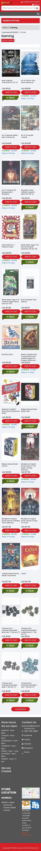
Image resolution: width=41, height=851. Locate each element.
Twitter (27, 739)
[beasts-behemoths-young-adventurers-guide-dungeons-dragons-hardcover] (30, 371)
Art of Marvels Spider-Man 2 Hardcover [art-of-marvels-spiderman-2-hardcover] (10, 136)
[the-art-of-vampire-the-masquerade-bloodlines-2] (11, 206)
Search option (11, 20)
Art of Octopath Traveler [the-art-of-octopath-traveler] (27, 136)
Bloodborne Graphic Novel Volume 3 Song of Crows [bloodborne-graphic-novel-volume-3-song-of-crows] (29, 521)
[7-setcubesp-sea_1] (29, 700)
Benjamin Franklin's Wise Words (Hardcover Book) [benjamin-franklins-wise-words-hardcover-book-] (11, 411)
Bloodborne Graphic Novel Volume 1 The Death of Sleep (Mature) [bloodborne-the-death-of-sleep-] (28, 467)
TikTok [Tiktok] (27, 752)
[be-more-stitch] (10, 372)
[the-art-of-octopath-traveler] (30, 152)
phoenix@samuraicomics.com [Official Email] (32, 727)
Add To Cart (11, 92)
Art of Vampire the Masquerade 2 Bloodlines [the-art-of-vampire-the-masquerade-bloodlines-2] (9, 192)
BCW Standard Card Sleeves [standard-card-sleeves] (28, 301)
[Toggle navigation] (38, 13)
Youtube (27, 744)
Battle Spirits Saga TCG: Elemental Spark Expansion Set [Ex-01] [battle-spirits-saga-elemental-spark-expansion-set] (30, 247)
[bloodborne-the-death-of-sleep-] (30, 480)
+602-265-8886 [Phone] (31, 731)
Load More (20, 709)
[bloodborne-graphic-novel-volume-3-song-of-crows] (30, 535)
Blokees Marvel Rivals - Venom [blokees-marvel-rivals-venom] (10, 465)
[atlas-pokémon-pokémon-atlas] (11, 261)
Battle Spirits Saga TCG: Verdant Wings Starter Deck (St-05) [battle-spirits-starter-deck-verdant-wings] (11, 302)
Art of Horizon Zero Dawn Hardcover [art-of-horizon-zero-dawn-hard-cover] (28, 81)
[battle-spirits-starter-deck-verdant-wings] (10, 317)
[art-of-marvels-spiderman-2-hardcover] (11, 152)
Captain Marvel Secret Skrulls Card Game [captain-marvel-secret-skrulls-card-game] (10, 574)
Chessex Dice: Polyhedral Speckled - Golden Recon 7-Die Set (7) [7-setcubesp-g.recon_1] (29, 631)
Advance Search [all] (8, 40)
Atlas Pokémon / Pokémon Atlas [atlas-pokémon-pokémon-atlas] (8, 246)
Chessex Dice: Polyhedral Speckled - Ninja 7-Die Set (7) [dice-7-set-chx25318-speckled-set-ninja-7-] (10, 685)
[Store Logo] (6, 3)
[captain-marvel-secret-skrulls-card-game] (10, 591)
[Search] (20, 8)
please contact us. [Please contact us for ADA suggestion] (26, 833)
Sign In (36, 4)
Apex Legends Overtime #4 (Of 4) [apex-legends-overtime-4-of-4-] (10, 81)
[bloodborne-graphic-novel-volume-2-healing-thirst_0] (11, 535)
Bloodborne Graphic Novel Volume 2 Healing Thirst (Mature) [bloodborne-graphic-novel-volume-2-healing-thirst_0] (11, 521)
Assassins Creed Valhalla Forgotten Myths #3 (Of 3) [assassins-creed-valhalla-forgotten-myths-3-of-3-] (28, 192)
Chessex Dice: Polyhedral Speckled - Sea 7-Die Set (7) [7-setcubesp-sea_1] (29, 685)
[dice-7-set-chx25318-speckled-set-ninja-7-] (10, 700)
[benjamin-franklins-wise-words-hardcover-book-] (11, 425)
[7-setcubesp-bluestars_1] (10, 645)
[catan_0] (29, 591)
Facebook (27, 735)
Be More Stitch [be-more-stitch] (7, 354)
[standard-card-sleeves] (29, 317)
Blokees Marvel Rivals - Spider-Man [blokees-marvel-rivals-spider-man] (29, 410)
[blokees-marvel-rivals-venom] (10, 481)
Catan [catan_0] (23, 574)
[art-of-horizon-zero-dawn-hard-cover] (30, 64)
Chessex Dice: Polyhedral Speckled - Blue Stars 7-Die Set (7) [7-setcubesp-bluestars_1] (11, 630)
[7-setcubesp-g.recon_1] (29, 645)
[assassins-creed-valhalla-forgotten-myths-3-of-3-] (29, 207)
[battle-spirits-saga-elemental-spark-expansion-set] (29, 262)
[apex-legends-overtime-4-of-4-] (11, 64)
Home (5, 27)
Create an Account (30, 2)
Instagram (28, 748)
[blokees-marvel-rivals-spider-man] (29, 426)
